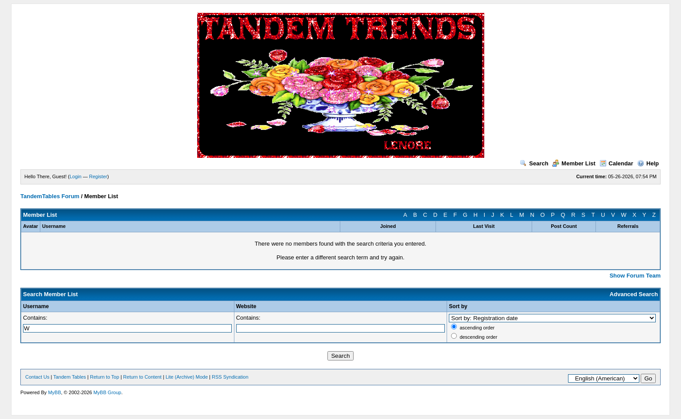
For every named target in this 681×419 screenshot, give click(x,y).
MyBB (54, 392)
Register (98, 176)
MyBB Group (107, 392)
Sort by (458, 306)
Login (76, 176)
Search (534, 163)
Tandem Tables (69, 377)
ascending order (476, 327)
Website (246, 306)
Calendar (616, 163)
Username (36, 306)
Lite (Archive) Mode (187, 377)
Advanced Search (634, 294)
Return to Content (142, 377)
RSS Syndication (230, 377)
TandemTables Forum (49, 196)
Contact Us (37, 377)
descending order (478, 337)
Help (648, 163)
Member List (573, 163)
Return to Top (104, 377)
